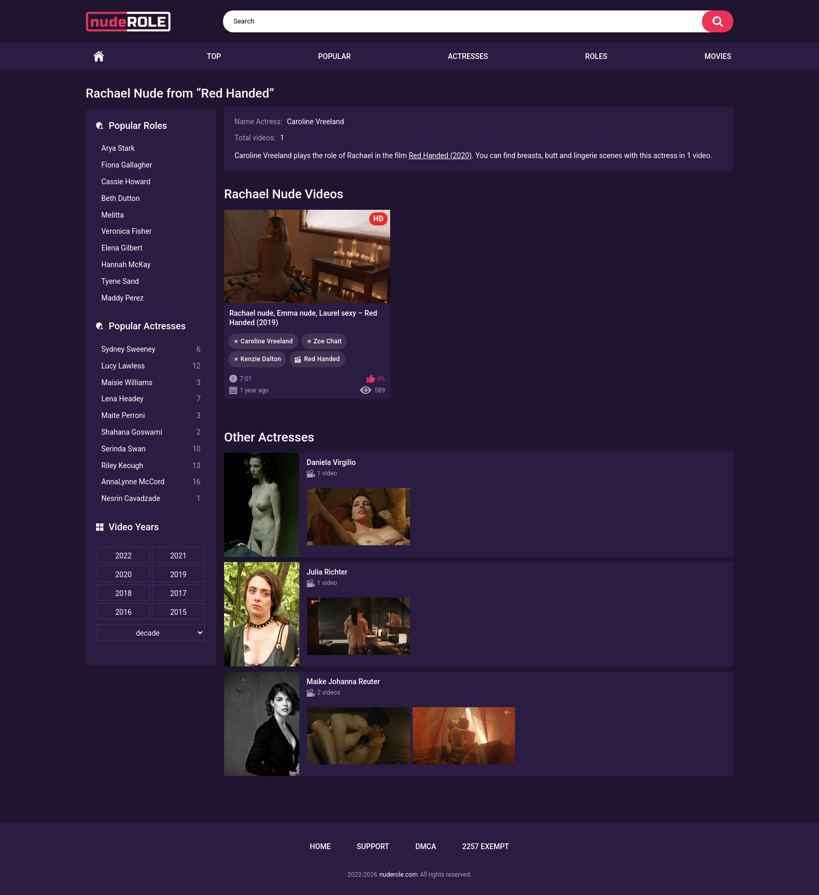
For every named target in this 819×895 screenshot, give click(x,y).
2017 (178, 593)
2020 (123, 574)
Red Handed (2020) (440, 155)
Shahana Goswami (151, 432)
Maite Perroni (151, 415)
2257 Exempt (485, 846)
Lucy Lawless (151, 366)
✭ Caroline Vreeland (263, 341)
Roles (596, 56)
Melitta (112, 215)
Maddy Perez (122, 298)
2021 (178, 556)
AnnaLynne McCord (151, 482)
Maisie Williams (151, 382)
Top (214, 56)
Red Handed (322, 359)
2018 (123, 593)
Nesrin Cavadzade (151, 498)
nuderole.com (398, 874)
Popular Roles (138, 125)
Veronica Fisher (126, 231)
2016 (123, 612)
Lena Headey (151, 399)
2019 (178, 574)
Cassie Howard (125, 181)
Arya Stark (118, 148)
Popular (334, 56)
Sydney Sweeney (151, 349)
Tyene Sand (120, 281)
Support (373, 846)
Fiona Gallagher (126, 165)
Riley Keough (151, 465)
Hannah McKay (125, 264)
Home (99, 56)
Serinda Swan (151, 449)
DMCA (425, 846)
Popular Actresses (147, 325)
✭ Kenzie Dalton (257, 359)
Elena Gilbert (122, 248)
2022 (123, 556)
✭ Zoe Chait (324, 341)
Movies (718, 56)
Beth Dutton (120, 198)
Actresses (468, 56)
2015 (178, 612)
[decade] (151, 632)
